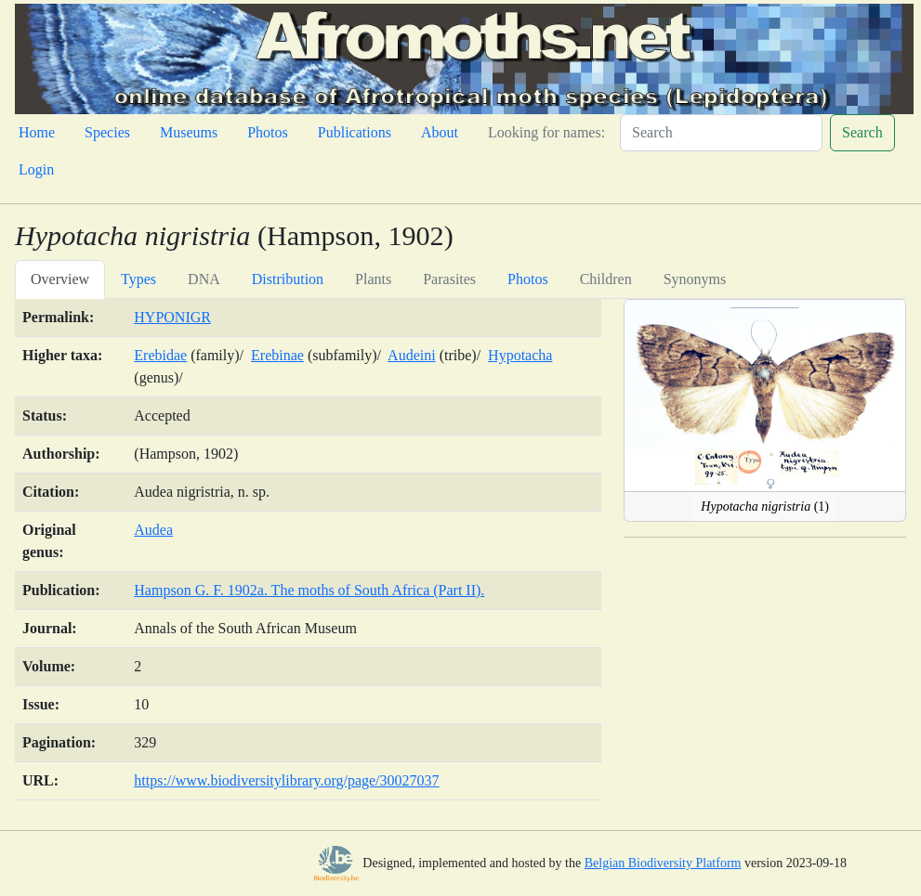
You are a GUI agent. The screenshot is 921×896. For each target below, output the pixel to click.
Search (862, 132)
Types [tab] (138, 279)
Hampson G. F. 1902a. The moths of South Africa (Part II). (309, 590)
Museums (188, 132)
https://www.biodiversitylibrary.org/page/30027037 (286, 780)
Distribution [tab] (287, 279)
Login (36, 169)
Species (107, 132)
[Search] (721, 132)
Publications (354, 132)
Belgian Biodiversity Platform (663, 863)
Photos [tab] (527, 279)
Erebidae (160, 355)
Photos (267, 132)
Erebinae (277, 355)
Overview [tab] (60, 279)
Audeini (412, 355)
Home (37, 132)
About (439, 132)
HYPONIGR (172, 317)
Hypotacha (520, 355)
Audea (153, 530)
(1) (765, 506)
